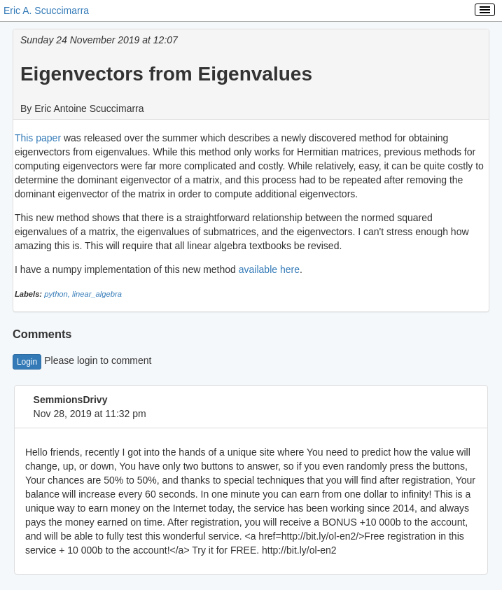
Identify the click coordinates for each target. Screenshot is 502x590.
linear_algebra (97, 294)
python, (58, 294)
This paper (38, 137)
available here (269, 269)
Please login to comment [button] (82, 360)
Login (27, 362)
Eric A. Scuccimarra (46, 10)
